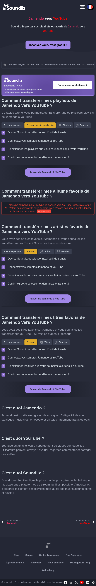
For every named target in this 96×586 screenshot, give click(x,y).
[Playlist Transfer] (14, 7)
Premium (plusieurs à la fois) (40, 125)
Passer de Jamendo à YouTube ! (48, 172)
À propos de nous (15, 562)
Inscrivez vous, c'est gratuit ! (48, 45)
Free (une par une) (12, 125)
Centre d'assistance (49, 555)
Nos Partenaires (74, 555)
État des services (55, 582)
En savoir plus (44, 211)
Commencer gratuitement (72, 85)
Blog (16, 555)
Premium (31, 251)
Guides (29, 555)
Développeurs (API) (80, 562)
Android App (48, 570)
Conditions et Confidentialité (32, 582)
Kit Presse (36, 562)
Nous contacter (55, 562)
